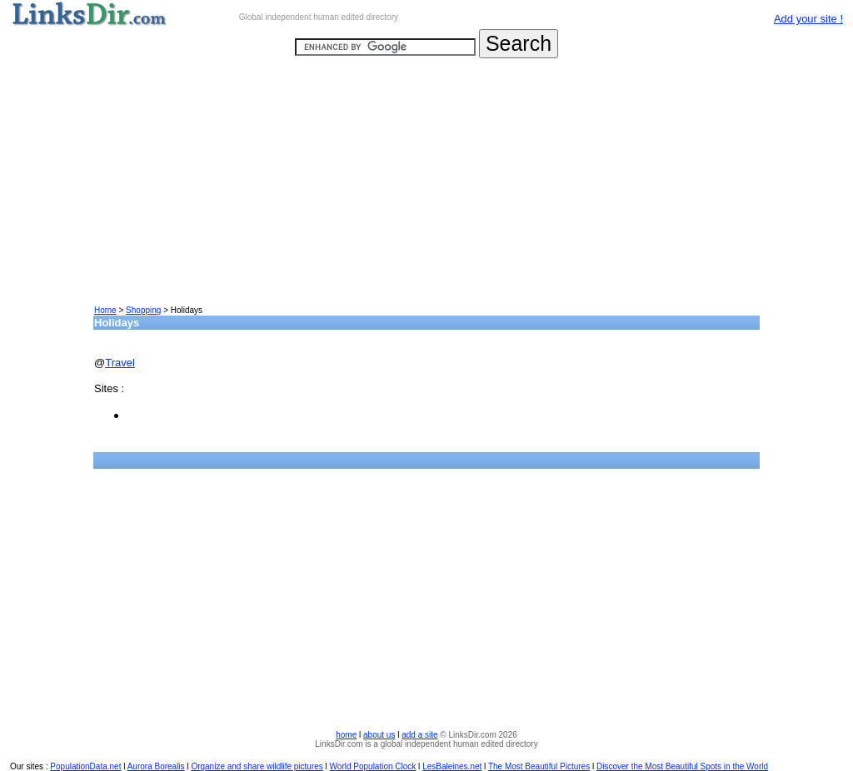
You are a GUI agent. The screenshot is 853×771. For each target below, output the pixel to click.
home (346, 734)
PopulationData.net (85, 766)
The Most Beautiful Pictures (539, 766)
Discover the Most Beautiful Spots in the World (682, 766)
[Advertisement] (426, 188)
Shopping (143, 310)
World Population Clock (373, 766)
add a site (419, 734)
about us (379, 734)
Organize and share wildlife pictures (256, 766)
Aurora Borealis (156, 766)
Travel (120, 362)
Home (105, 310)
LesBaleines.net (451, 766)
